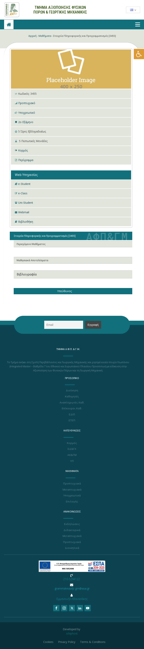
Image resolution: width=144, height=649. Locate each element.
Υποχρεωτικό (26, 112)
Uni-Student (25, 202)
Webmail (23, 212)
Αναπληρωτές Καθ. (72, 402)
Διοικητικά (72, 548)
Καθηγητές (72, 396)
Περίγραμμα (25, 160)
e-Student (24, 184)
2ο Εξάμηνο (25, 122)
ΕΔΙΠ (72, 414)
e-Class (22, 193)
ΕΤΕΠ (72, 420)
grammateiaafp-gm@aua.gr (72, 588)
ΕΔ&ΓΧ (72, 449)
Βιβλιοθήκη (25, 221)
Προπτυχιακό (26, 103)
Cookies (48, 642)
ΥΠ (72, 461)
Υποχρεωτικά (72, 495)
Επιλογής (72, 501)
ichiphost (72, 633)
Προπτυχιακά (72, 483)
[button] (139, 54)
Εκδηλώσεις (72, 524)
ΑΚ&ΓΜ (72, 455)
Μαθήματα (45, 36)
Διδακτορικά (72, 530)
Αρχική (32, 36)
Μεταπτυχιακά (72, 489)
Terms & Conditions (92, 642)
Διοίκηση (72, 390)
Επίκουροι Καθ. (72, 408)
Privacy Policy (66, 642)
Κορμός (23, 150)
